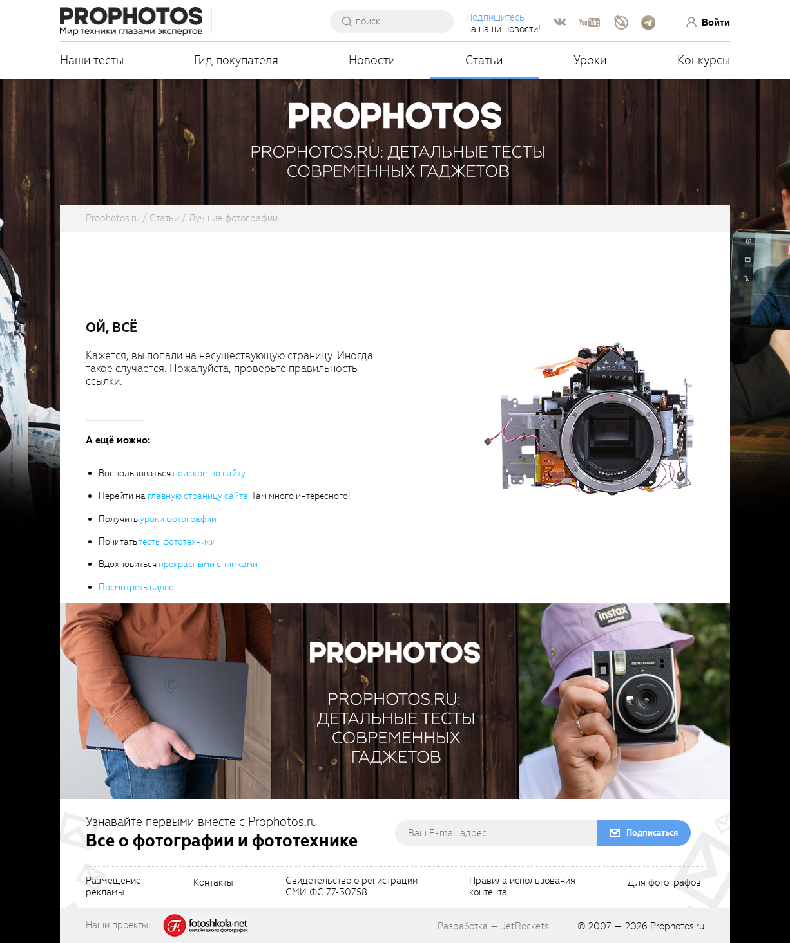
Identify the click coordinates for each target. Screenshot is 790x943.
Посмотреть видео (136, 587)
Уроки (590, 60)
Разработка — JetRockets (493, 926)
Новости (372, 60)
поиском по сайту (209, 473)
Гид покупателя (236, 60)
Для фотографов (664, 883)
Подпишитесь (495, 17)
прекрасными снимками (208, 564)
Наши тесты (92, 60)
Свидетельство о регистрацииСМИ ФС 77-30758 (351, 887)
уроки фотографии (178, 519)
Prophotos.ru (677, 926)
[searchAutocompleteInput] (396, 21)
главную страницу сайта (198, 496)
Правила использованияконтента (522, 887)
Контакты (213, 883)
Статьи (484, 60)
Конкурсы (703, 60)
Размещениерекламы (113, 887)
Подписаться (652, 832)
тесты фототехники (177, 542)
